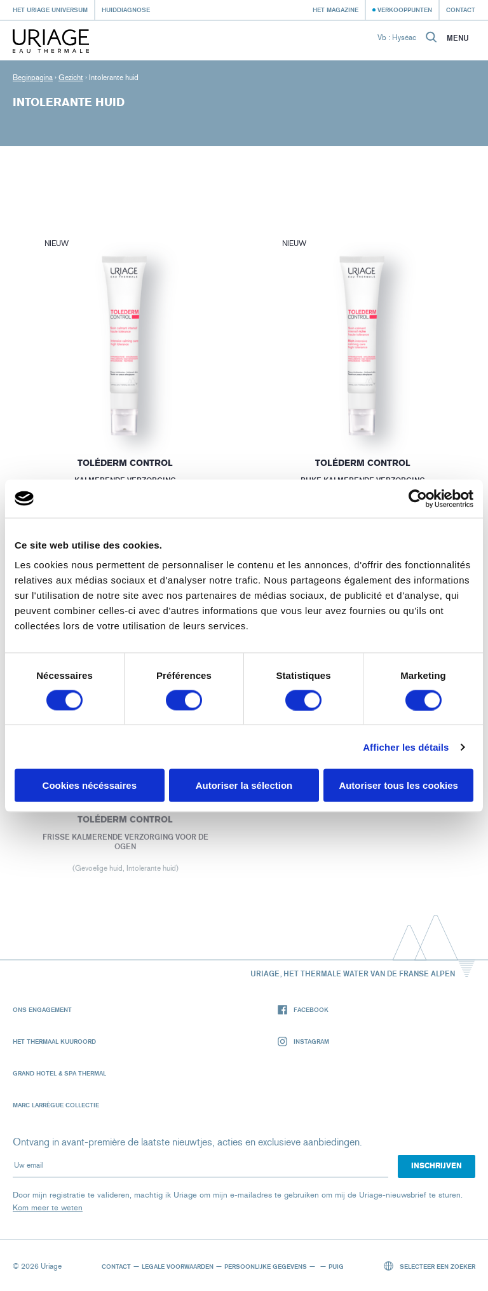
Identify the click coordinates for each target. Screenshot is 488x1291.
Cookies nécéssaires (90, 785)
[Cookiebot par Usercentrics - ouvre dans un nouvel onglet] (417, 498)
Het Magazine (335, 9)
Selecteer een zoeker (430, 1266)
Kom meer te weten (48, 1207)
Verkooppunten (404, 9)
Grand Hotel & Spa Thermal (59, 1073)
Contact (460, 9)
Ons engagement (42, 1009)
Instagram (303, 1041)
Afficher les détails (406, 746)
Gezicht (70, 77)
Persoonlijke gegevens (265, 1266)
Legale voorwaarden (178, 1266)
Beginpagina (33, 77)
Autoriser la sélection (244, 785)
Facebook (303, 1010)
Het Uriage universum (50, 9)
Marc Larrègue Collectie (56, 1105)
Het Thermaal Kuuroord (54, 1041)
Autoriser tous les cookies (398, 785)
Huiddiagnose (126, 9)
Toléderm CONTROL (125, 463)
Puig (336, 1266)
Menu (458, 38)
